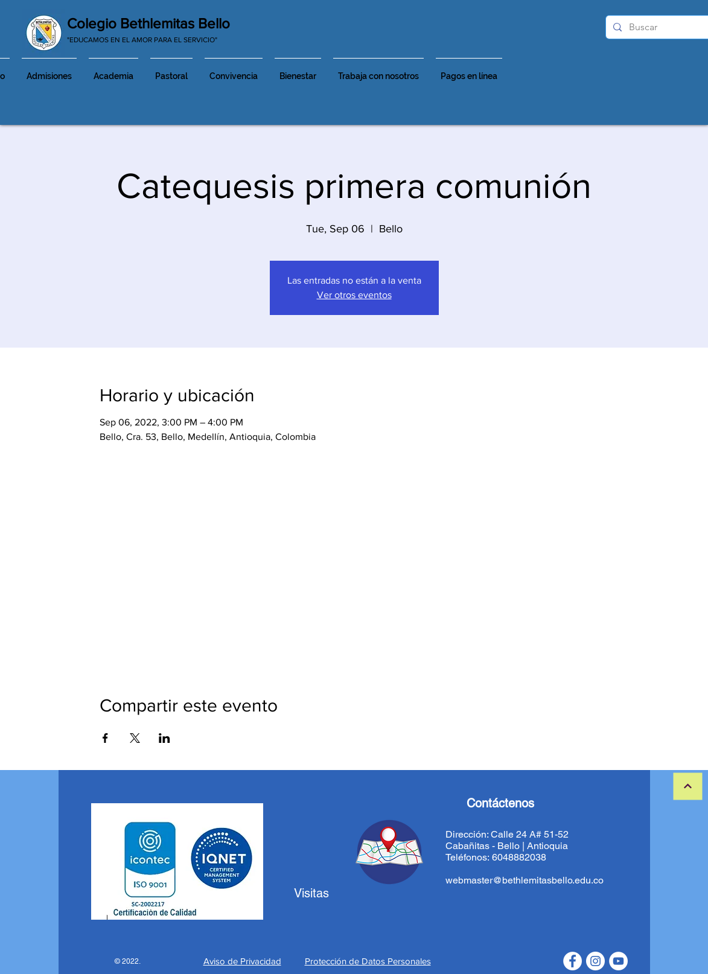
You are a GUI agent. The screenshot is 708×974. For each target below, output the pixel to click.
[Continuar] (687, 786)
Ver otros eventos (354, 295)
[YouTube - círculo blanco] (618, 961)
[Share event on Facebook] (105, 738)
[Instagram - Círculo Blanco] (595, 961)
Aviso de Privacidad (242, 961)
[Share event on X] (135, 738)
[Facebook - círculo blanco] (572, 961)
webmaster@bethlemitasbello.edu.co (524, 880)
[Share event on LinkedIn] (164, 738)
